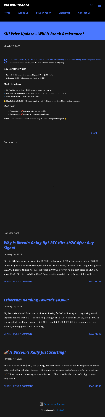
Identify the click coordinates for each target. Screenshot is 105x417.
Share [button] (94, 132)
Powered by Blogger (52, 403)
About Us (23, 12)
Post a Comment (23, 281)
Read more (95, 281)
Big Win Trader (16, 5)
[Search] (92, 5)
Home (7, 12)
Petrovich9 (60, 410)
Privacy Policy (43, 12)
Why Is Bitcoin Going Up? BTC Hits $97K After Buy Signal (49, 245)
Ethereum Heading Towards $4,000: (36, 300)
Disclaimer (64, 12)
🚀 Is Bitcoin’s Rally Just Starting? (35, 352)
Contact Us (84, 12)
